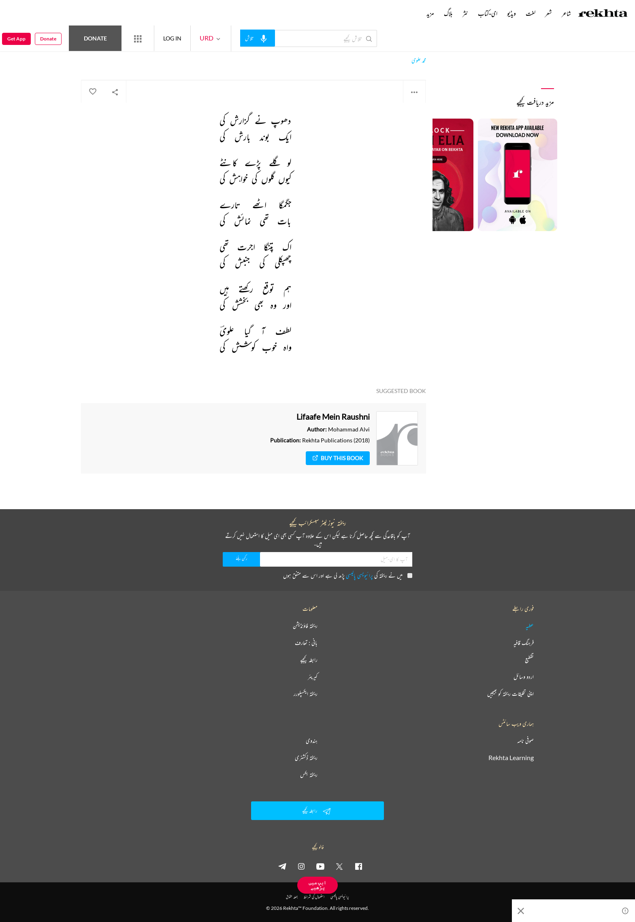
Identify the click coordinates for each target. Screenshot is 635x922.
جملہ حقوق (292, 896)
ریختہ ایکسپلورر (306, 693)
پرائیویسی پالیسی (359, 575)
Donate (95, 38)
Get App (16, 39)
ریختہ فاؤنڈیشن (305, 625)
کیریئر (313, 676)
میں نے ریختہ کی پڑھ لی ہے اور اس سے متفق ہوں (347, 575)
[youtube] (320, 866)
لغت (530, 13)
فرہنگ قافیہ (524, 642)
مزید (430, 13)
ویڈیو (511, 13)
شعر (548, 13)
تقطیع (529, 659)
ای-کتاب (487, 13)
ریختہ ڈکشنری (306, 757)
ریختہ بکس (309, 774)
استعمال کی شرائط (314, 896)
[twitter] (339, 866)
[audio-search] (257, 38)
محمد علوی (418, 60)
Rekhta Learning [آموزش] (511, 757)
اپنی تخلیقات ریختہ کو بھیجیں (510, 693)
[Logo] (603, 14)
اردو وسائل (524, 676)
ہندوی (312, 740)
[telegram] (282, 866)
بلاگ (448, 13)
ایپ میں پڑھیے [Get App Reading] (317, 885)
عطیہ (530, 625)
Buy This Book (337, 458)
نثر (465, 13)
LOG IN (172, 38)
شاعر (566, 13)
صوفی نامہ (525, 740)
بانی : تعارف (306, 642)
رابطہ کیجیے (309, 659)
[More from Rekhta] (137, 38)
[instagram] (301, 866)
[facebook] (358, 866)
